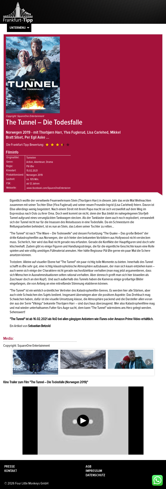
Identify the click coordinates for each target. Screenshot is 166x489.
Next (148, 362)
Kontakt (10, 471)
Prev (17, 362)
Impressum (94, 471)
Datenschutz (95, 475)
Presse (9, 466)
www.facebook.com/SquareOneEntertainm (48, 188)
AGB (88, 466)
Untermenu (18, 28)
